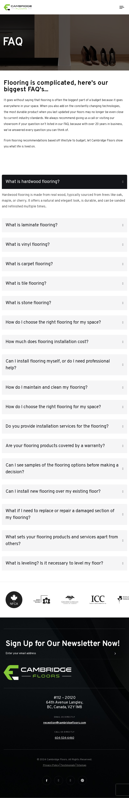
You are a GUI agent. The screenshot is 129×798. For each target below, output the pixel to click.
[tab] (64, 182)
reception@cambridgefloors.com (64, 723)
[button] (64, 182)
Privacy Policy (51, 765)
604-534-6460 (64, 738)
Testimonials (68, 765)
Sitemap (81, 765)
